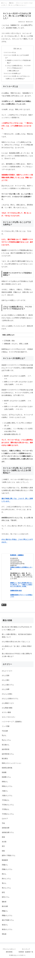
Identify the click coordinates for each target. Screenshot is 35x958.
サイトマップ (26, 949)
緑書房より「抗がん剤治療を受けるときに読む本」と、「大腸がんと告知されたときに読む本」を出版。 (21, 584)
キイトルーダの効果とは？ (13, 73)
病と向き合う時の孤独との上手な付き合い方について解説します (17, 628)
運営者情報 (9, 952)
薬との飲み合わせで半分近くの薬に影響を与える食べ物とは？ (17, 655)
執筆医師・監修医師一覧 (26, 952)
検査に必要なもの (14, 70)
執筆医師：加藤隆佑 (17, 555)
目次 (15, 48)
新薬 (4, 604)
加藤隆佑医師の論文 (16, 590)
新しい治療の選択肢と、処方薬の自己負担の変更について (17, 635)
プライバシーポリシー (9, 949)
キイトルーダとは (10, 52)
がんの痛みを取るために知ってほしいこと (16, 641)
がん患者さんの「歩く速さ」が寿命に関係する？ (17, 647)
